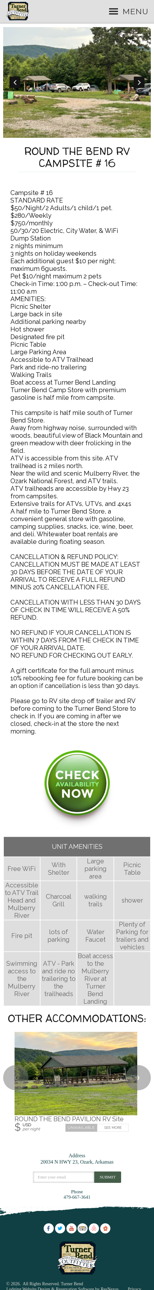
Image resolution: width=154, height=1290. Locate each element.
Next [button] (139, 82)
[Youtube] (71, 1227)
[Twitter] (60, 1227)
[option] (77, 82)
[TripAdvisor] (82, 1227)
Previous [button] (14, 82)
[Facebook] (49, 1227)
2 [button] (82, 134)
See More (113, 1128)
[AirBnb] (94, 1227)
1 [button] (72, 134)
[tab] (72, 134)
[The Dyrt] (105, 1227)
